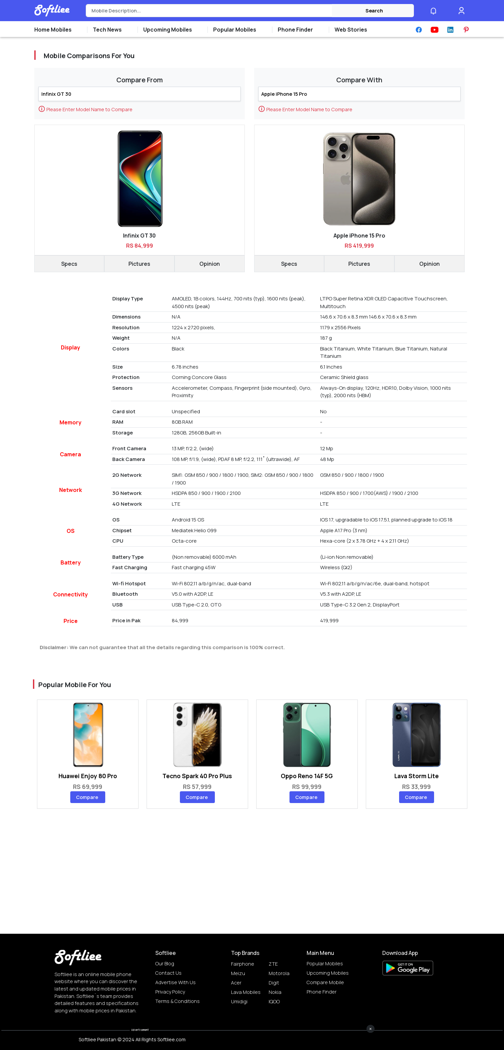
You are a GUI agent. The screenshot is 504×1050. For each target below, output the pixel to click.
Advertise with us (175, 982)
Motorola (279, 973)
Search (374, 10)
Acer (236, 982)
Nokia (275, 992)
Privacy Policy (170, 992)
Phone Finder (322, 992)
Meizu (238, 973)
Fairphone (242, 964)
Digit (274, 982)
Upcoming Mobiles (328, 973)
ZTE (273, 964)
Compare (87, 797)
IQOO (274, 1001)
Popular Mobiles (325, 963)
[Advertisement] (252, 1035)
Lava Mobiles (246, 992)
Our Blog (164, 963)
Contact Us (168, 973)
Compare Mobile (325, 982)
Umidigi (239, 1001)
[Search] (209, 10)
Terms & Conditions (177, 1001)
